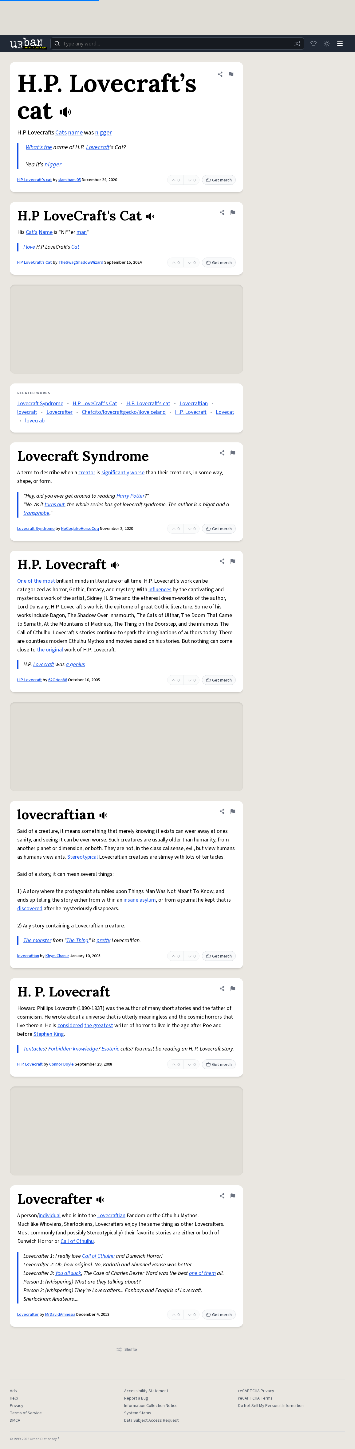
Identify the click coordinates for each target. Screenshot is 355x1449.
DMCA (15, 1420)
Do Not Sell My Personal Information (271, 1406)
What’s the (39, 147)
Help (14, 1398)
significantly (115, 472)
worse (137, 472)
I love (29, 247)
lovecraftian (28, 956)
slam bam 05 (69, 180)
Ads (13, 1391)
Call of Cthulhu (77, 1241)
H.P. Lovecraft (191, 412)
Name (46, 232)
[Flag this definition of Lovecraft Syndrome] (233, 453)
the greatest (98, 1025)
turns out (55, 504)
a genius (75, 664)
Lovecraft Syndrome (40, 403)
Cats (61, 132)
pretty (103, 940)
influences (160, 589)
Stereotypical (82, 857)
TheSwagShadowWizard (80, 262)
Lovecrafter (59, 412)
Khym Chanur (57, 956)
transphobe (36, 513)
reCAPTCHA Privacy (256, 1391)
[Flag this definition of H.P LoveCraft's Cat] (233, 212)
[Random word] (296, 43)
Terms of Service (26, 1413)
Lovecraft (97, 147)
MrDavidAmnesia (60, 1314)
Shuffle (126, 1349)
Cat (75, 247)
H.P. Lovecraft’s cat (34, 180)
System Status (137, 1413)
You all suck (68, 1273)
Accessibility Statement (146, 1391)
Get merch (219, 180)
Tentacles (34, 1049)
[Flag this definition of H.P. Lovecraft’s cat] (231, 74)
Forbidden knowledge (73, 1049)
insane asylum (140, 900)
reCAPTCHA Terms (255, 1398)
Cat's (31, 232)
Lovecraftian (193, 403)
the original (50, 650)
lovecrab (35, 421)
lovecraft (27, 412)
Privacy (16, 1406)
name (75, 132)
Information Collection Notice (151, 1406)
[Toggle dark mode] (326, 43)
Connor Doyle (61, 1064)
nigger (103, 132)
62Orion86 (57, 680)
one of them (202, 1273)
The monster (37, 940)
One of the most (36, 581)
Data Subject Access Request (151, 1420)
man (82, 232)
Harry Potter (130, 496)
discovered (29, 908)
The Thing (77, 940)
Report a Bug (136, 1398)
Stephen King (49, 1034)
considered (70, 1025)
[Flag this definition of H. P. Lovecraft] (233, 988)
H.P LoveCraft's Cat (34, 262)
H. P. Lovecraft (30, 1064)
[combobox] (176, 43)
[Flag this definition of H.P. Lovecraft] (233, 561)
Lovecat (225, 412)
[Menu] (339, 43)
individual (50, 1215)
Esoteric (110, 1049)
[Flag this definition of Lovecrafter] (233, 1196)
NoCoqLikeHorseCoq (80, 529)
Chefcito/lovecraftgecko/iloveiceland (124, 412)
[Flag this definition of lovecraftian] (233, 811)
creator (86, 472)
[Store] (312, 43)
